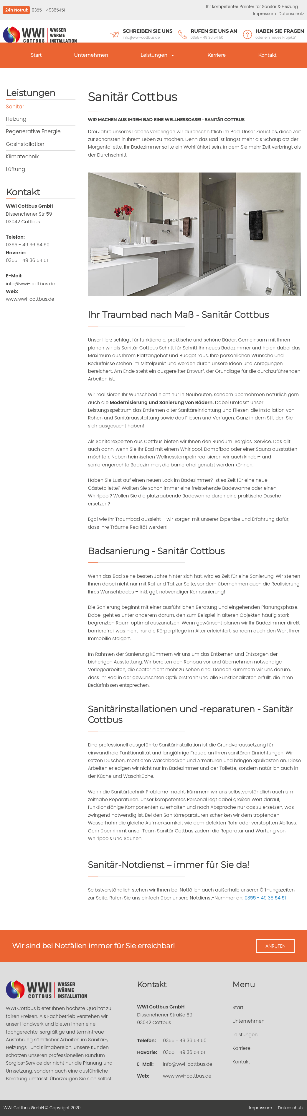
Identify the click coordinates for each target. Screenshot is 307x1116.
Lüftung (15, 168)
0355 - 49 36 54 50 (185, 1040)
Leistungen (158, 55)
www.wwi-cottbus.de (187, 1076)
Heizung (16, 119)
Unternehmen (91, 55)
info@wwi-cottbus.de (187, 1064)
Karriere (216, 55)
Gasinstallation (25, 143)
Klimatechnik (22, 156)
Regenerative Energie (34, 131)
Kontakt (267, 55)
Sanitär (15, 106)
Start (36, 55)
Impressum (264, 14)
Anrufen (275, 946)
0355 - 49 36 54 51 (266, 897)
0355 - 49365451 (48, 10)
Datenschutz (291, 14)
